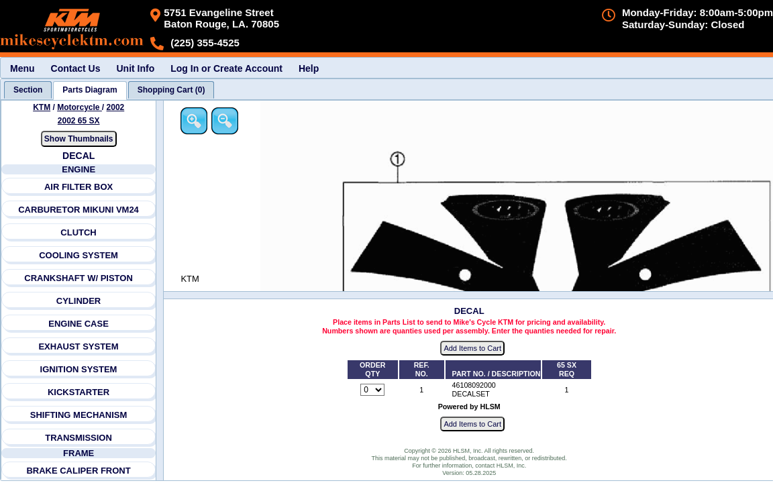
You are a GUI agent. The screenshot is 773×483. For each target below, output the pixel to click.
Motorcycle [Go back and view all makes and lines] (79, 107)
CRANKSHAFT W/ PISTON (78, 278)
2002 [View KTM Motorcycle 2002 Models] (116, 107)
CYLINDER (78, 301)
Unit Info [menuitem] (135, 68)
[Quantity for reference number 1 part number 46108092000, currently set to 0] (372, 390)
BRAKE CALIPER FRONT (78, 471)
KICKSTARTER (78, 392)
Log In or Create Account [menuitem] (226, 68)
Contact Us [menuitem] (76, 68)
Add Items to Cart (472, 348)
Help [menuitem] (309, 68)
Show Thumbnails (78, 139)
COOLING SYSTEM (78, 255)
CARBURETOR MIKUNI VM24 (78, 210)
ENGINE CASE (78, 324)
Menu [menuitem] (22, 68)
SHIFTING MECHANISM (78, 415)
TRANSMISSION (78, 438)
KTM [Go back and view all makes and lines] (41, 107)
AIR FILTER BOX (78, 187)
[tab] (28, 90)
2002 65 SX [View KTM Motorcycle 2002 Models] (79, 120)
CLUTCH (78, 232)
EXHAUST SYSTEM (78, 346)
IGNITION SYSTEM (78, 369)
